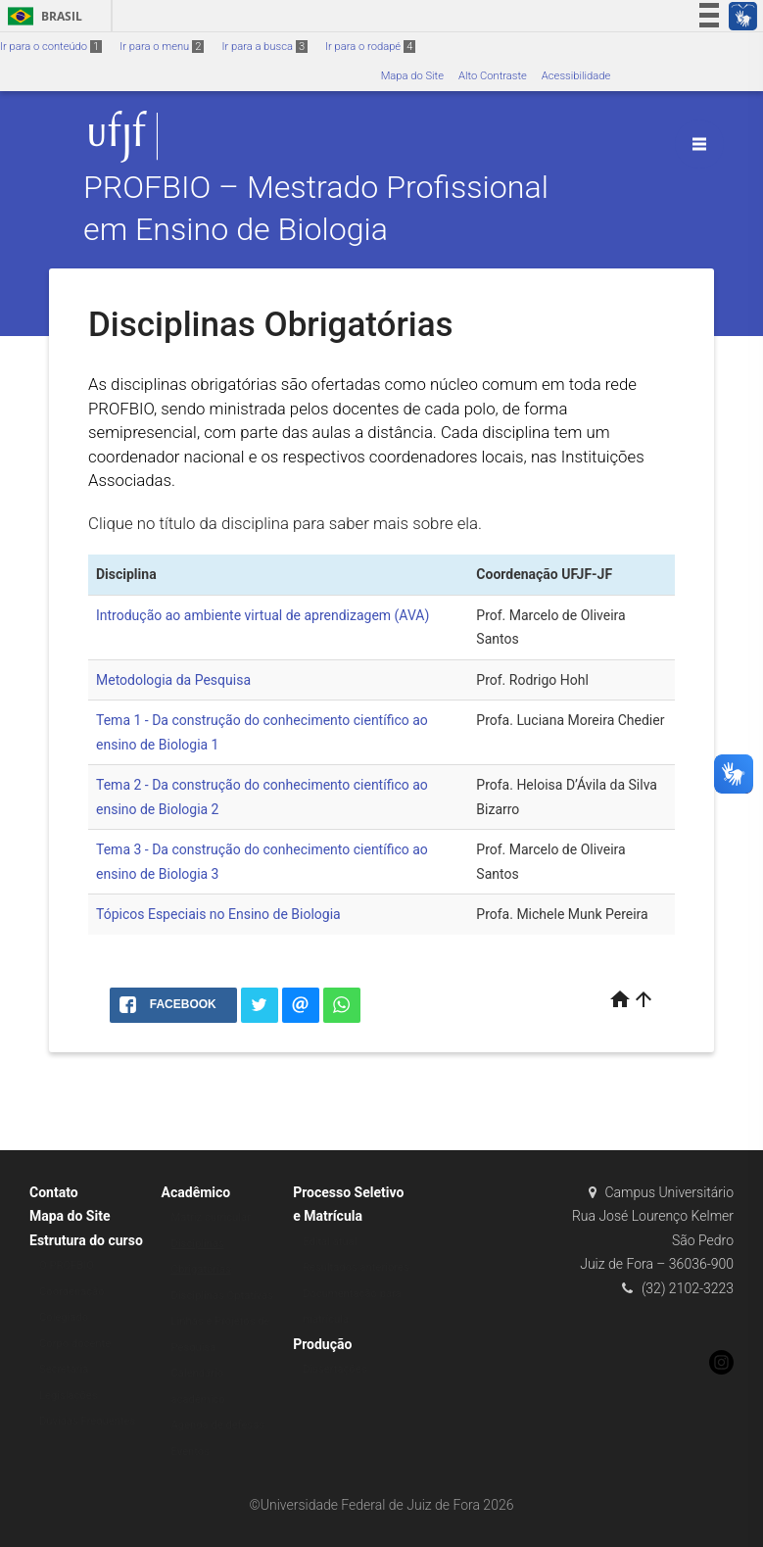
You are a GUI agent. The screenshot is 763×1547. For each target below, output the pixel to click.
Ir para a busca (264, 46)
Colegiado (63, 1317)
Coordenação (72, 1291)
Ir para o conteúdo (51, 46)
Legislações (68, 1395)
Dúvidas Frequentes (87, 1421)
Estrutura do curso (86, 1240)
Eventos (190, 1451)
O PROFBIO (66, 1265)
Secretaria (63, 1369)
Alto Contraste (492, 76)
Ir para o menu (161, 46)
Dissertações (334, 1369)
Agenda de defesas (217, 1425)
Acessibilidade (576, 76)
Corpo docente (75, 1343)
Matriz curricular (211, 1217)
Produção (322, 1344)
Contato (53, 1192)
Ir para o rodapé (370, 46)
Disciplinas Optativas (222, 1295)
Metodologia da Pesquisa (173, 680)
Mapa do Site (412, 76)
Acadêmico (196, 1192)
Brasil (41, 16)
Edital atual (330, 1241)
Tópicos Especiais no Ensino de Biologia (218, 914)
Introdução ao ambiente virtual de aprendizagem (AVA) (262, 615)
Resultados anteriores (356, 1267)
